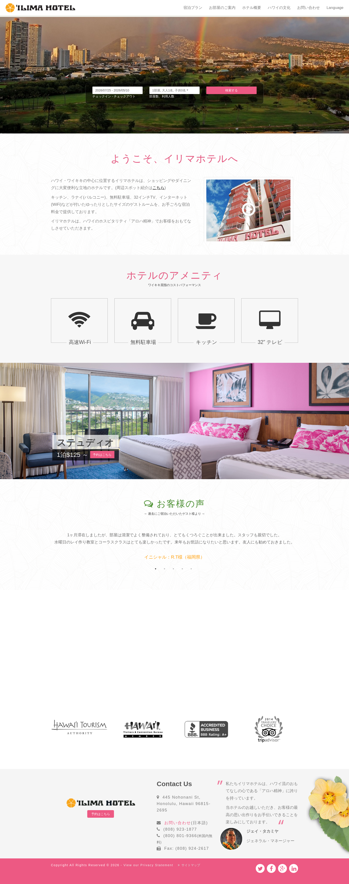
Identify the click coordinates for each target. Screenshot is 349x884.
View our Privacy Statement (148, 865)
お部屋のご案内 (222, 8)
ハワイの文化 (279, 8)
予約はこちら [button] (102, 454)
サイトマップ (189, 865)
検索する (231, 90)
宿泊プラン (192, 8)
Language (335, 8)
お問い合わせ (308, 8)
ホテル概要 (251, 8)
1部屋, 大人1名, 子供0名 (169, 90)
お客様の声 (181, 504)
